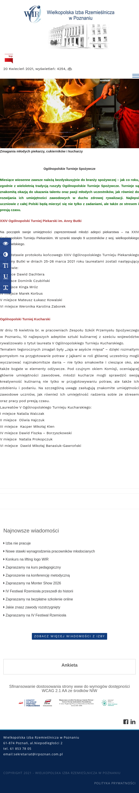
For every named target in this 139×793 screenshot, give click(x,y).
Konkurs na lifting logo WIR (26, 559)
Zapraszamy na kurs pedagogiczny (32, 567)
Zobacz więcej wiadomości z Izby (69, 636)
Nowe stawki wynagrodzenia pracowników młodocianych (49, 551)
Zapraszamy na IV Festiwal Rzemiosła (34, 615)
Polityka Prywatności (115, 783)
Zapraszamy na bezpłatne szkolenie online (38, 599)
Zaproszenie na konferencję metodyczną (36, 575)
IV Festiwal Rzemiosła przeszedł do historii (38, 591)
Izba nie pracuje (17, 543)
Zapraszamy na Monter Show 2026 (32, 583)
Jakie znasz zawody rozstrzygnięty (31, 607)
